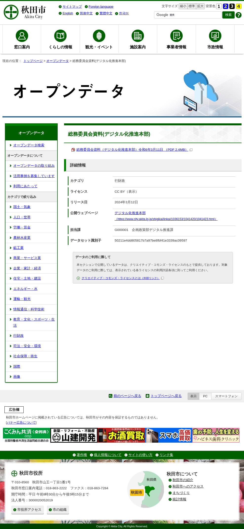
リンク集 (166, 455)
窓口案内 (22, 47)
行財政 (18, 336)
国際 (16, 366)
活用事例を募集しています (34, 176)
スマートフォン (226, 396)
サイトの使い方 (140, 455)
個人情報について (108, 455)
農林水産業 (22, 238)
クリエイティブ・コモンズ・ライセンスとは (123, 278)
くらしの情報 (60, 47)
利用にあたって (25, 186)
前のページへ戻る (127, 396)
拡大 (200, 6)
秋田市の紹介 (183, 480)
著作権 (82, 455)
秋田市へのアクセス (188, 486)
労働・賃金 (22, 227)
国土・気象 (22, 207)
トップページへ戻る (166, 396)
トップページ (33, 61)
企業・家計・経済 (27, 268)
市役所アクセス (29, 509)
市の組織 (60, 509)
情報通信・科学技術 (28, 309)
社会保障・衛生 (25, 356)
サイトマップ (72, 6)
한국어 (124, 13)
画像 (16, 376)
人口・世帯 (22, 217)
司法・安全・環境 (27, 346)
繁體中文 (106, 13)
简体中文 (86, 13)
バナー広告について (21, 422)
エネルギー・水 (25, 289)
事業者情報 (176, 47)
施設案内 (138, 47)
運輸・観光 (22, 299)
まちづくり (181, 493)
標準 (191, 6)
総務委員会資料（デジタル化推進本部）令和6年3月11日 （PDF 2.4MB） (134, 149)
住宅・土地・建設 (27, 278)
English (68, 13)
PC (205, 396)
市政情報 (215, 47)
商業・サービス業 (27, 258)
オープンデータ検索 (28, 145)
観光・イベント (99, 47)
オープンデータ (57, 61)
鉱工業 (18, 248)
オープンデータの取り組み (34, 166)
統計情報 (179, 499)
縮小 (182, 6)
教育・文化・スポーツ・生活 (34, 322)
